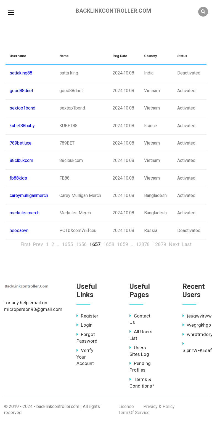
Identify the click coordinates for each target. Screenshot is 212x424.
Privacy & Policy (159, 406)
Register (87, 316)
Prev (38, 244)
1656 (81, 244)
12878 (143, 244)
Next (174, 244)
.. (58, 244)
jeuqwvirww (197, 316)
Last (187, 244)
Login (84, 325)
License (126, 406)
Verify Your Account (85, 357)
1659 (122, 244)
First (25, 244)
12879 (159, 244)
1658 (108, 244)
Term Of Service (134, 412)
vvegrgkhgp (196, 325)
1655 (67, 244)
